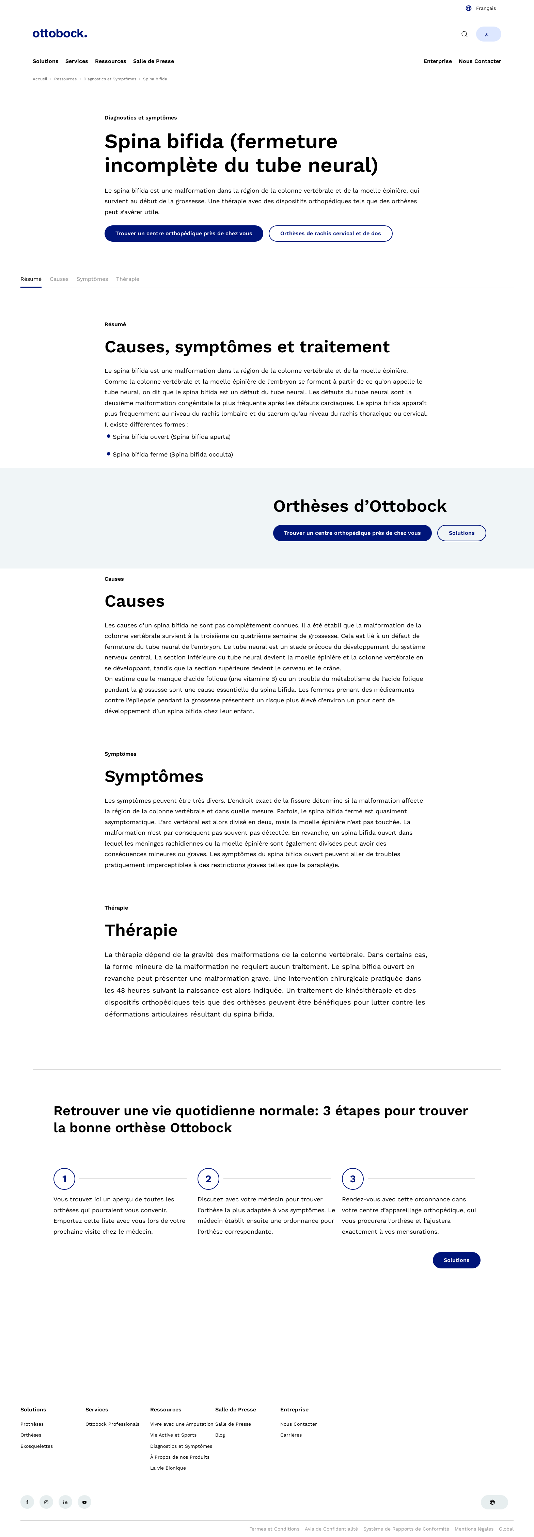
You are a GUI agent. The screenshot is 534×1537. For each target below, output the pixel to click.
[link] (46, 61)
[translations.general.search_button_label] (464, 34)
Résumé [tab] (31, 279)
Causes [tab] (59, 279)
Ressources (65, 79)
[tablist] (267, 281)
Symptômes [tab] (92, 279)
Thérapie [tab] (127, 279)
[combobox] (480, 8)
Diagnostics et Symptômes (109, 79)
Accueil (40, 79)
